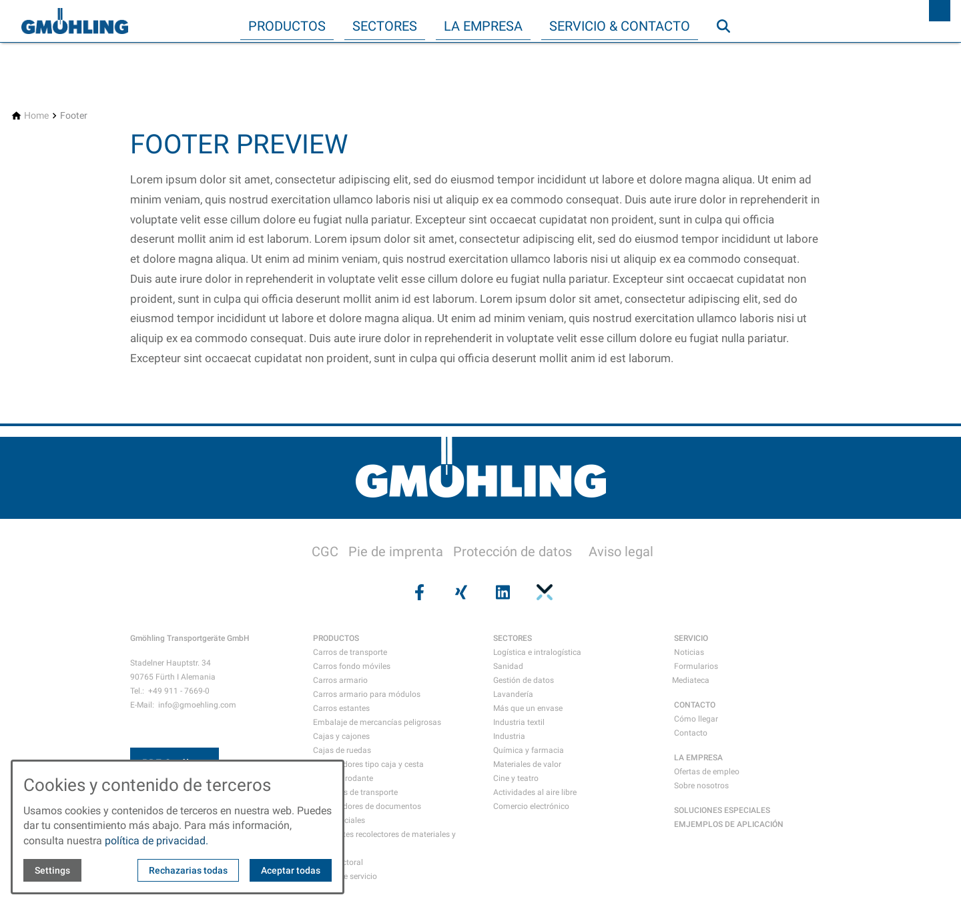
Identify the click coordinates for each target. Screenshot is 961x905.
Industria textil (519, 722)
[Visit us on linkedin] (501, 592)
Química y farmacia (528, 750)
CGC (325, 552)
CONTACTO (694, 705)
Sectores (384, 26)
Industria (509, 736)
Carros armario (340, 680)
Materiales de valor (527, 764)
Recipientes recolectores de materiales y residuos (384, 841)
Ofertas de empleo (706, 771)
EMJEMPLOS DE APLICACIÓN (728, 824)
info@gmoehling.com (197, 705)
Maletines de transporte (355, 792)
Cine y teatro (516, 778)
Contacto (690, 733)
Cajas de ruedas (342, 750)
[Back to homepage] (74, 21)
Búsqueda (729, 53)
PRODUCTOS (336, 638)
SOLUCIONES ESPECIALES (722, 810)
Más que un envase (528, 708)
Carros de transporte (350, 652)
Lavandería (513, 694)
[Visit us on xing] (459, 592)
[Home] (36, 116)
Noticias (689, 652)
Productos (287, 26)
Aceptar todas (290, 870)
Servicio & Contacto (619, 26)
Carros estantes (341, 708)
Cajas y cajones (341, 736)
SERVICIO (691, 638)
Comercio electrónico (531, 806)
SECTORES (512, 638)
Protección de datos (512, 552)
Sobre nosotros (701, 785)
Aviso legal (621, 552)
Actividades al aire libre (535, 792)
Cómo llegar (696, 719)
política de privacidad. (156, 840)
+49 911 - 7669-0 (179, 691)
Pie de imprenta (395, 552)
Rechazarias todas (188, 870)
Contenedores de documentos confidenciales (367, 813)
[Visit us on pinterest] (542, 592)
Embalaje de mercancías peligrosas (377, 722)
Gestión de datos (523, 680)
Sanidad (508, 666)
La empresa (483, 26)
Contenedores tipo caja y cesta (368, 764)
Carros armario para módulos (366, 694)
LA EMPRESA (698, 757)
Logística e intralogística (537, 652)
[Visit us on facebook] (417, 592)
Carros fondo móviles (351, 666)
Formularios (696, 666)
